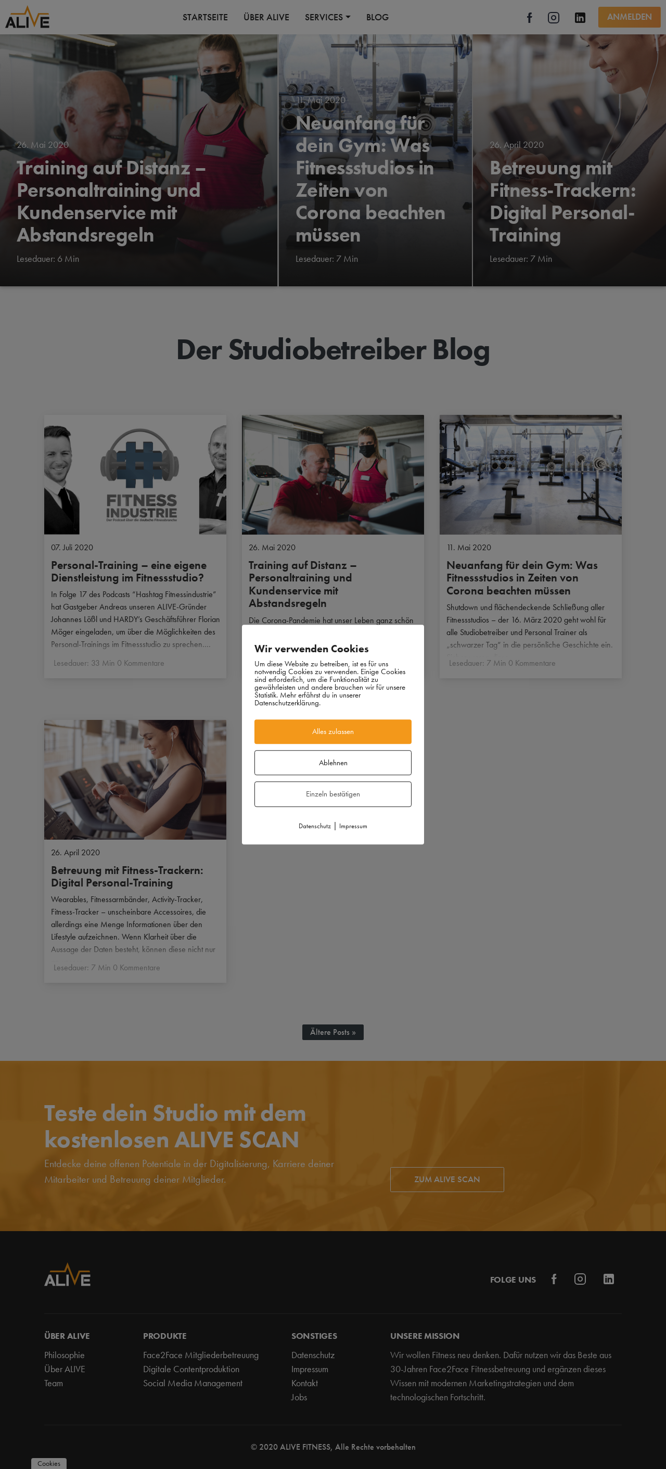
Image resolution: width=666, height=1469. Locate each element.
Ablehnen (333, 762)
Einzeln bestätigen (333, 794)
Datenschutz (315, 825)
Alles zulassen (333, 731)
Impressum (353, 825)
